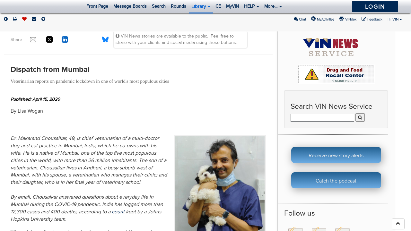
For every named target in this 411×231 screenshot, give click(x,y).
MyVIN (232, 6)
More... (273, 6)
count (118, 212)
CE (218, 6)
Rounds (178, 6)
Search (159, 6)
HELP (251, 6)
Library (200, 6)
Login (375, 6)
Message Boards (130, 6)
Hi (395, 19)
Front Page (97, 6)
